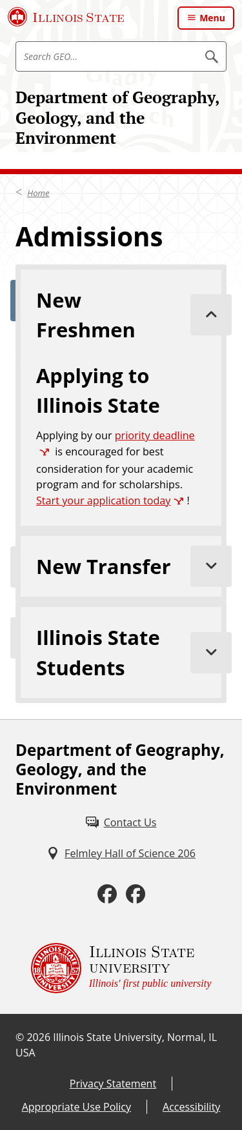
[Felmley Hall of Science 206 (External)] (121, 853)
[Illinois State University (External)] (66, 17)
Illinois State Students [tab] (131, 652)
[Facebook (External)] (107, 894)
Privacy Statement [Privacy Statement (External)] (113, 1083)
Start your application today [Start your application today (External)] (103, 500)
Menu (212, 18)
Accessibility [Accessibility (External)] (191, 1107)
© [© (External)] (19, 1037)
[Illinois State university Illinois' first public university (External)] (121, 968)
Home (38, 193)
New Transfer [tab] (131, 566)
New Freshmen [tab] (131, 314)
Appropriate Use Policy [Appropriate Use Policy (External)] (76, 1107)
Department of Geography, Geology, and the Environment (117, 117)
